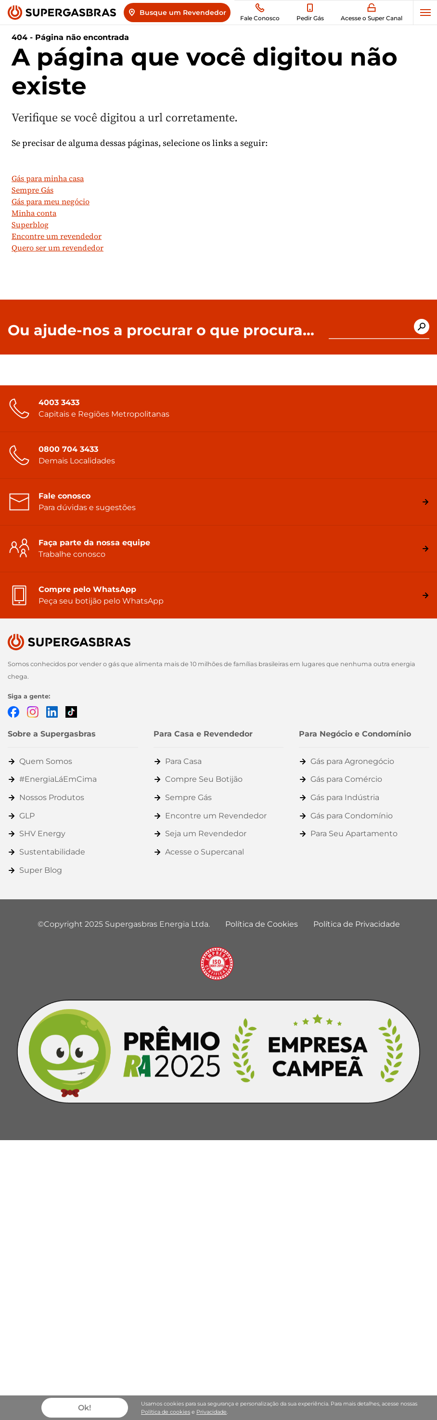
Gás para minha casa (48, 178)
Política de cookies (165, 1411)
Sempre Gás (32, 189)
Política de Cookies (261, 924)
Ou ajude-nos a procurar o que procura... (161, 330)
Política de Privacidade (356, 924)
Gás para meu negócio (51, 201)
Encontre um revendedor (57, 236)
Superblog (30, 224)
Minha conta (34, 213)
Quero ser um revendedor (57, 247)
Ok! (84, 1407)
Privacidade (211, 1411)
